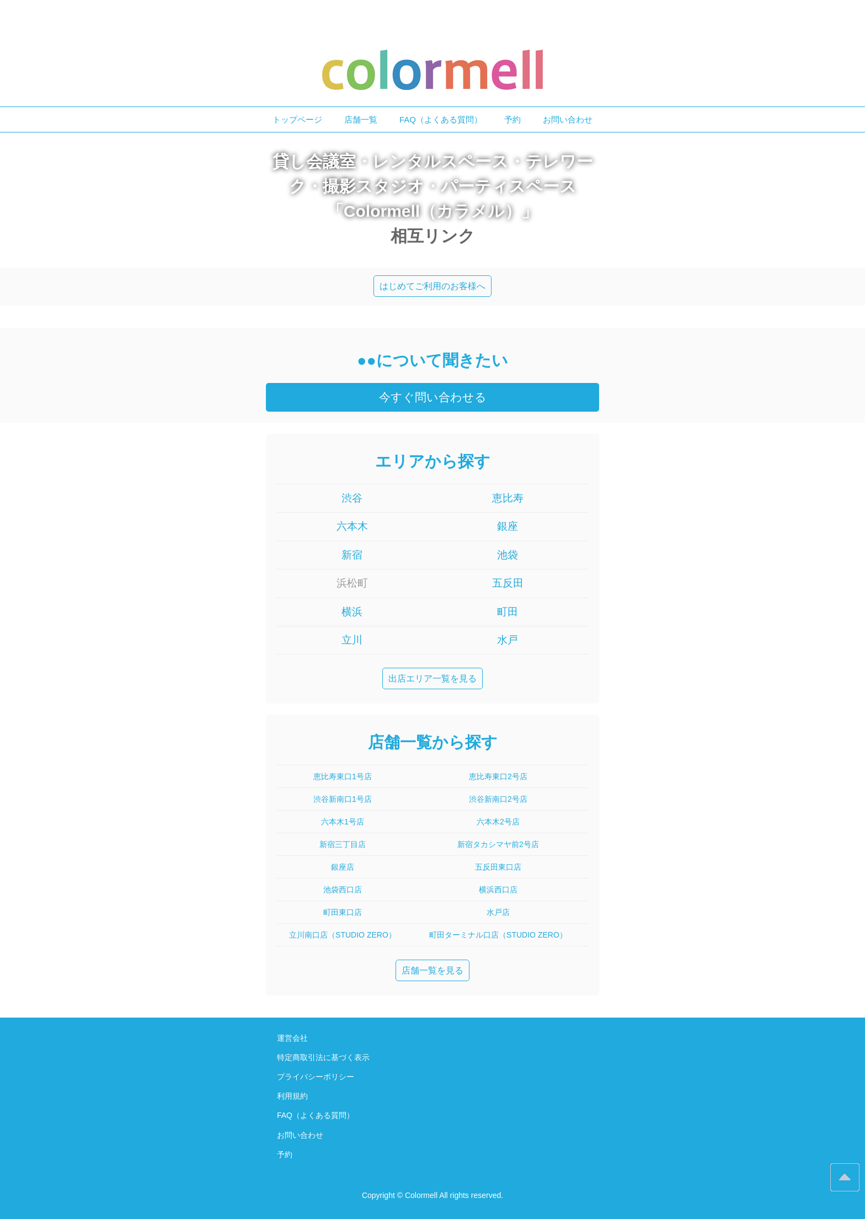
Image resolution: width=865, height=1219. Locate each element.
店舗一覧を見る (432, 970)
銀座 (507, 526)
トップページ (297, 119)
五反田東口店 (498, 867)
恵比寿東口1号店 (342, 776)
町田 (507, 612)
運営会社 (292, 1038)
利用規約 (292, 1096)
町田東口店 (342, 912)
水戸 (507, 640)
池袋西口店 (342, 889)
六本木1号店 (342, 821)
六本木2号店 (498, 821)
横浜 (351, 612)
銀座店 (342, 867)
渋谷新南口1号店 (342, 799)
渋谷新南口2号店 (498, 799)
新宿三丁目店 (342, 844)
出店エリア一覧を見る (432, 678)
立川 (351, 640)
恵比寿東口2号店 (498, 776)
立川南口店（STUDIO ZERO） (342, 934)
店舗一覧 (360, 119)
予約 (512, 119)
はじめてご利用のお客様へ (432, 286)
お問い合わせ (567, 119)
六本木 (352, 526)
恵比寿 (508, 498)
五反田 (508, 583)
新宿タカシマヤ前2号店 (498, 844)
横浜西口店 (498, 889)
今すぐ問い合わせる (433, 397)
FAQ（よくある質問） (440, 119)
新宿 (351, 555)
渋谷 (351, 498)
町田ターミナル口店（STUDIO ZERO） (498, 934)
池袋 (507, 555)
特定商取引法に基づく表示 (323, 1057)
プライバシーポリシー (315, 1076)
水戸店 (498, 912)
